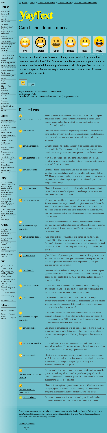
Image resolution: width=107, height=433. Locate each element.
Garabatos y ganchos (8, 63)
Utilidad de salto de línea (7, 107)
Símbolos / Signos (7, 173)
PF (3, 261)
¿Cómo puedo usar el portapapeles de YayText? (8, 281)
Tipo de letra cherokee (8, 68)
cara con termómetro (32, 343)
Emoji (4, 115)
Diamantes (4, 91)
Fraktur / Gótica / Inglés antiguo (6, 28)
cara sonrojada (29, 355)
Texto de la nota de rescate (7, 59)
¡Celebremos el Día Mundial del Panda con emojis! (8, 211)
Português (12, 314)
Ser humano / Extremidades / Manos (8, 126)
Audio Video (5, 155)
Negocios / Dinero (7, 162)
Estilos (5, 6)
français (11, 310)
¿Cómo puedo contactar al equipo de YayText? (8, 288)
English (3, 310)
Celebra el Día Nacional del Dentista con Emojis (8, 218)
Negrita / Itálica (6, 11)
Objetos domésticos (7, 168)
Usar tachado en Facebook (6, 239)
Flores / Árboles (6, 132)
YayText (27, 428)
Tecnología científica (8, 157)
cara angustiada (29, 188)
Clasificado (5, 93)
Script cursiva (5, 14)
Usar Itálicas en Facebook (6, 234)
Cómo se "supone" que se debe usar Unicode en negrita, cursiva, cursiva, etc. (8, 186)
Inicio (3, 2)
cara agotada (28, 297)
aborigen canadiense (7, 70)
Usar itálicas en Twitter (6, 248)
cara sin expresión (30, 146)
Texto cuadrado (6, 41)
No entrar (4, 96)
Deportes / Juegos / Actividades (7, 148)
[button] (20, 3)
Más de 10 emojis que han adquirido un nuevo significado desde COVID (7, 203)
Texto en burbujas (7, 39)
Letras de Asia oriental (8, 65)
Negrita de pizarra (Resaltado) (7, 32)
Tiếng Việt (12, 318)
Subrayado (4, 24)
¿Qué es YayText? (7, 266)
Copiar (31, 84)
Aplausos (4, 98)
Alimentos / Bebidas (7, 135)
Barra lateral (5, 19)
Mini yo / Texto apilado (6, 87)
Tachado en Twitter (7, 252)
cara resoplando (29, 328)
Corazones (4, 101)
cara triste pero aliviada (33, 285)
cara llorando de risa (31, 237)
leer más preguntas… (10, 292)
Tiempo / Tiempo (6, 140)
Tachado (4, 16)
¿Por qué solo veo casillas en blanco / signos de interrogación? (7, 274)
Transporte (4, 138)
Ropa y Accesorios (7, 152)
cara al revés (28, 131)
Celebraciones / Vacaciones (6, 144)
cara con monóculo (31, 200)
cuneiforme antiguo (7, 76)
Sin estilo (4, 111)
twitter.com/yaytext (61, 411)
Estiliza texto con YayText (6, 255)
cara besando (28, 270)
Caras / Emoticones (7, 120)
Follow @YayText (7, 300)
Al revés (4, 36)
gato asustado (29, 255)
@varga (39, 417)
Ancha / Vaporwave (7, 55)
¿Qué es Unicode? (7, 268)
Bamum (3, 78)
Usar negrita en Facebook (6, 230)
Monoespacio (5, 22)
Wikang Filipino (3, 317)
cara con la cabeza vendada (30, 119)
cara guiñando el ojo (31, 158)
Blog (4, 177)
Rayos (3, 81)
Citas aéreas (5, 104)
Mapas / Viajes (6, 170)
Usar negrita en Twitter (6, 244)
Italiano (3, 314)
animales (4, 130)
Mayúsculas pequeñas (8, 44)
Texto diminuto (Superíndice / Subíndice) (6, 48)
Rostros (3, 83)
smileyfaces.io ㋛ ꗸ (7, 296)
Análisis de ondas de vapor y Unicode (7, 194)
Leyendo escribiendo (8, 160)
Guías (4, 224)
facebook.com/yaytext (78, 411)
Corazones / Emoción (8, 123)
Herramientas (5, 165)
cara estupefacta (30, 170)
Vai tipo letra (5, 73)
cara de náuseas (29, 397)
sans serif (4, 53)
